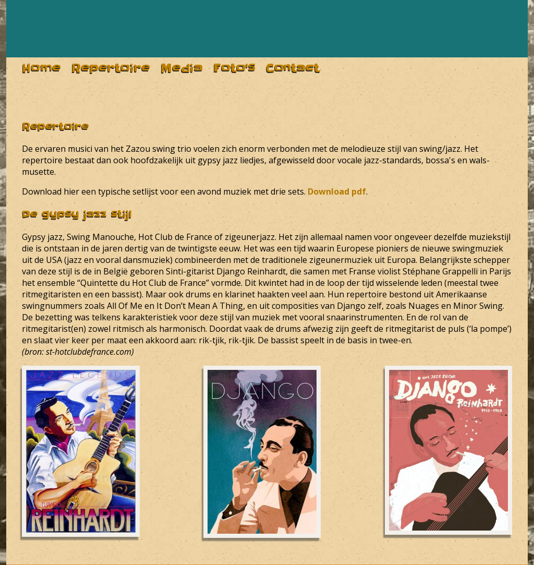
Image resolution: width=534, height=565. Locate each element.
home (41, 68)
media (182, 68)
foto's (234, 68)
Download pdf (337, 191)
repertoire (110, 68)
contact (293, 68)
